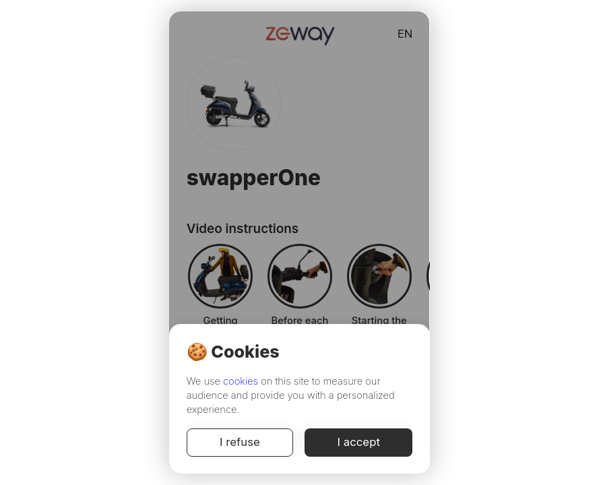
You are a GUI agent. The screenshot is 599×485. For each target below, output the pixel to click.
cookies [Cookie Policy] (240, 381)
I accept (358, 442)
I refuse (240, 442)
